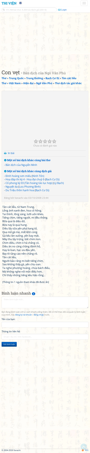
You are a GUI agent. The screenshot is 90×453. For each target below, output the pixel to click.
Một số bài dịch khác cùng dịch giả (28, 171)
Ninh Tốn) (38, 176)
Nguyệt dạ (12, 186)
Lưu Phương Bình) (30, 186)
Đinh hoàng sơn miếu (18, 176)
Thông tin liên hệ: (11, 331)
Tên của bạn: (8, 319)
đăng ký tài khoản (23, 314)
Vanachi (19, 197)
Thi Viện (9, 3)
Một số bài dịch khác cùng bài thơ (27, 160)
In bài (11, 153)
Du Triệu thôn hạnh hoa (20, 190)
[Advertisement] (45, 40)
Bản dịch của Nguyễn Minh (21, 165)
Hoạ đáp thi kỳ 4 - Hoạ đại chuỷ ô (25, 179)
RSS (85, 450)
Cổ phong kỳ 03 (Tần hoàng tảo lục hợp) (29, 183)
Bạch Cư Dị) (53, 179)
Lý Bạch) (59, 183)
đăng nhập (39, 314)
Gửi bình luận (9, 344)
